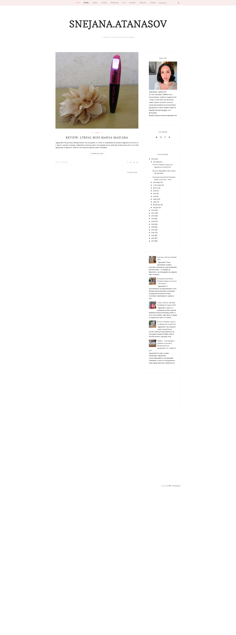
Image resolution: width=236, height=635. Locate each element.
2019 (152, 224)
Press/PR (143, 2)
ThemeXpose (176, 486)
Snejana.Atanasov (118, 24)
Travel (95, 2)
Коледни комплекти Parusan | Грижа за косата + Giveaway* (166, 281)
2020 (153, 221)
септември (157, 185)
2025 (153, 159)
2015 (152, 235)
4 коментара (64, 162)
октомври (156, 182)
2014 (152, 238)
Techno (104, 2)
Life (124, 2)
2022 (153, 216)
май (154, 196)
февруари (156, 205)
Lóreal (97, 133)
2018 (152, 227)
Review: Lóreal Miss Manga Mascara (97, 137)
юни (154, 193)
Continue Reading (97, 153)
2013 (152, 241)
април (155, 199)
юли (154, 191)
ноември (156, 162)
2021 (152, 219)
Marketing (115, 2)
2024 (153, 210)
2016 (152, 233)
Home (78, 2)
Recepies (132, 2)
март (155, 202)
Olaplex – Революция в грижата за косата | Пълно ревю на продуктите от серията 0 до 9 (162, 345)
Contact (153, 2)
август (155, 188)
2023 (153, 213)
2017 (152, 230)
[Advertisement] (162, 390)
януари (155, 207)
